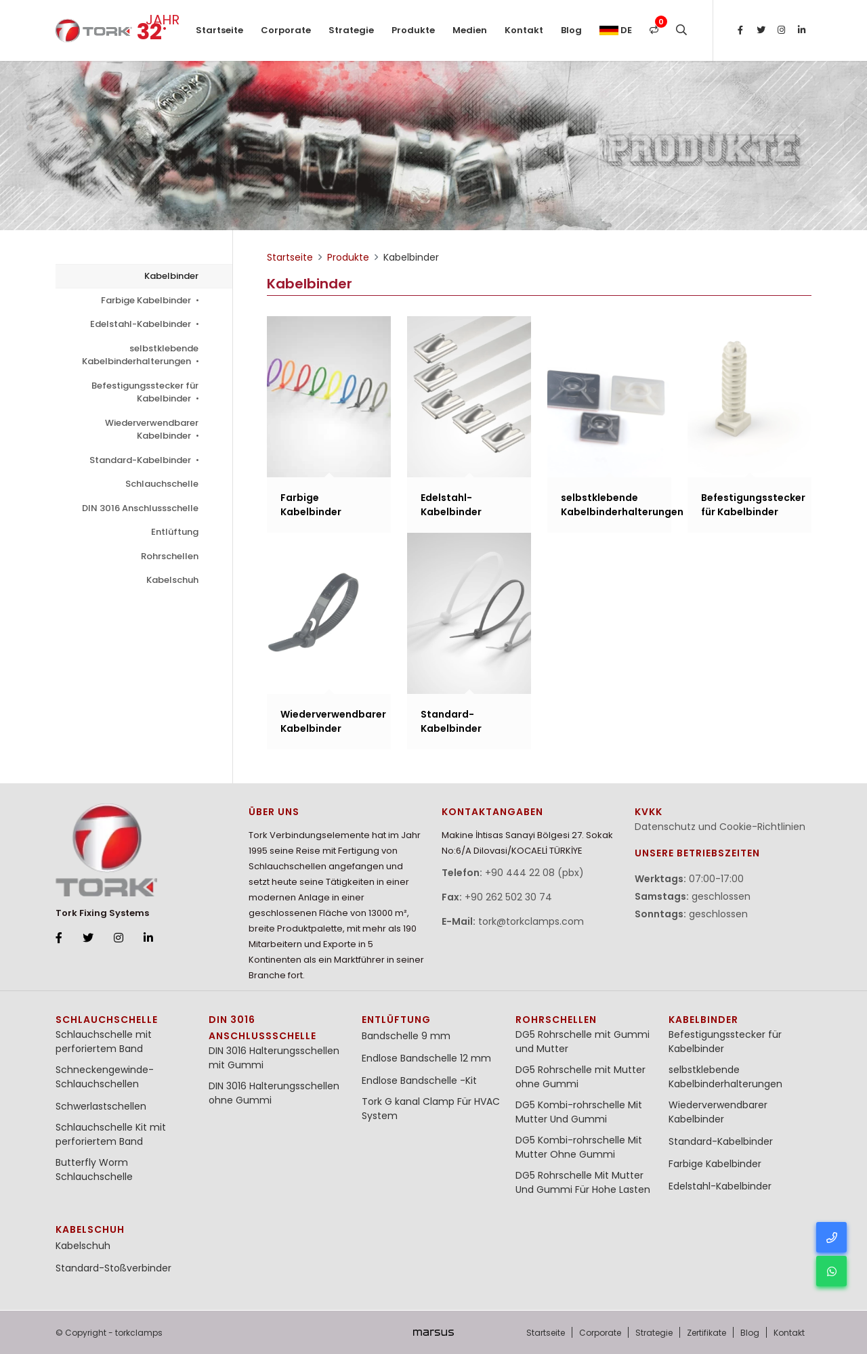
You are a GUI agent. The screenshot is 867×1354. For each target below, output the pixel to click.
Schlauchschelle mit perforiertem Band (104, 1041)
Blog (571, 30)
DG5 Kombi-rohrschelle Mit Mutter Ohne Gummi (578, 1147)
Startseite (219, 30)
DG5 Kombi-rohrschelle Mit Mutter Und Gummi (578, 1112)
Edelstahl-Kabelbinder (144, 324)
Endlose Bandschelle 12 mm (426, 1058)
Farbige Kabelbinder (149, 300)
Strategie (351, 30)
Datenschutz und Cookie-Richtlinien (720, 826)
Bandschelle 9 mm (406, 1036)
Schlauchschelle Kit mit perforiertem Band (111, 1134)
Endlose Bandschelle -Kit (419, 1080)
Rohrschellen (169, 556)
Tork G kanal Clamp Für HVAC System (431, 1108)
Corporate (286, 30)
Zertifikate (706, 1332)
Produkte (413, 30)
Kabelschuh (172, 579)
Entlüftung (174, 531)
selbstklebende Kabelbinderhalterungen (140, 355)
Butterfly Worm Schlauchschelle (94, 1169)
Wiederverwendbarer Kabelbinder (151, 429)
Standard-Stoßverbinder (113, 1268)
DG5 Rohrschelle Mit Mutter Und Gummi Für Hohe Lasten (582, 1182)
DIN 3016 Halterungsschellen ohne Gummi (274, 1093)
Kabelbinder (171, 275)
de (615, 30)
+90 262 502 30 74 (508, 897)
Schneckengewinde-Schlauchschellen (105, 1077)
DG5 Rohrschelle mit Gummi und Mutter (582, 1041)
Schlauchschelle (161, 483)
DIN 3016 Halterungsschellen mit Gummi (274, 1058)
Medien (469, 30)
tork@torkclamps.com (531, 921)
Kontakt (524, 30)
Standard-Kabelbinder (143, 460)
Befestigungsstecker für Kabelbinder (144, 392)
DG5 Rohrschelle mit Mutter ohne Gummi (580, 1077)
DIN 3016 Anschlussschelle (140, 508)
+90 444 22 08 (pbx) (534, 872)
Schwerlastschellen (101, 1106)
